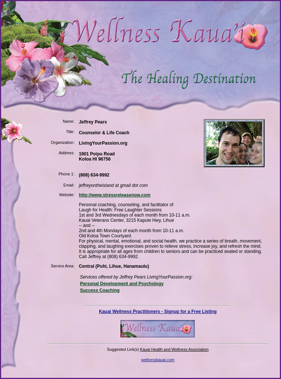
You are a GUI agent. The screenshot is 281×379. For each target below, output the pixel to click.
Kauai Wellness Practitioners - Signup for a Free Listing (158, 311)
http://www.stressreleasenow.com (115, 195)
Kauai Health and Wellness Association (174, 349)
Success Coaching (100, 290)
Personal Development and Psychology (122, 283)
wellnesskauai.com (157, 359)
